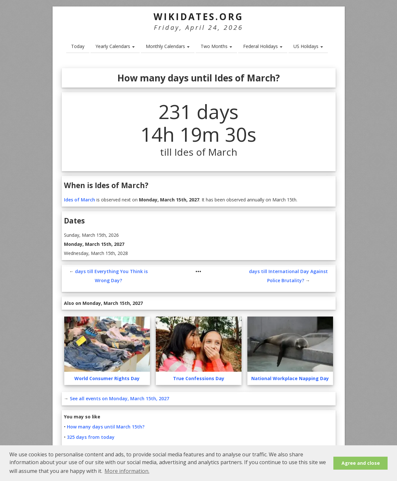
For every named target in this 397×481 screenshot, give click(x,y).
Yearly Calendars (115, 46)
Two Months (216, 46)
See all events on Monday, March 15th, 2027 (119, 398)
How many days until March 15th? (105, 427)
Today (77, 46)
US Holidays (308, 46)
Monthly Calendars (168, 46)
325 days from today (91, 437)
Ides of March (79, 200)
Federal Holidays (262, 46)
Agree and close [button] (360, 463)
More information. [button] (127, 471)
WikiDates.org (198, 16)
